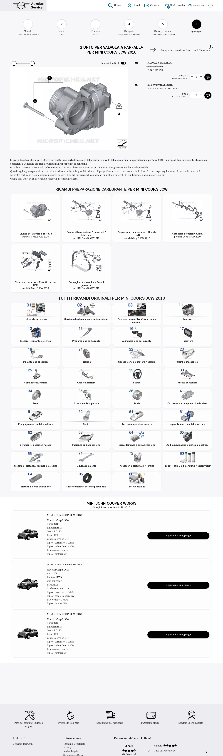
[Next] (152, 50)
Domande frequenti (23, 744)
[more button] (200, 77)
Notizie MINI (197, 5)
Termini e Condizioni (74, 744)
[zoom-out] (14, 63)
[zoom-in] (32, 63)
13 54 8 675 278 (154, 70)
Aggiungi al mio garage (178, 535)
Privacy (67, 747)
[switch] (123, 63)
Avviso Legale (70, 751)
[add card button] (207, 77)
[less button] (191, 77)
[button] (210, 47)
